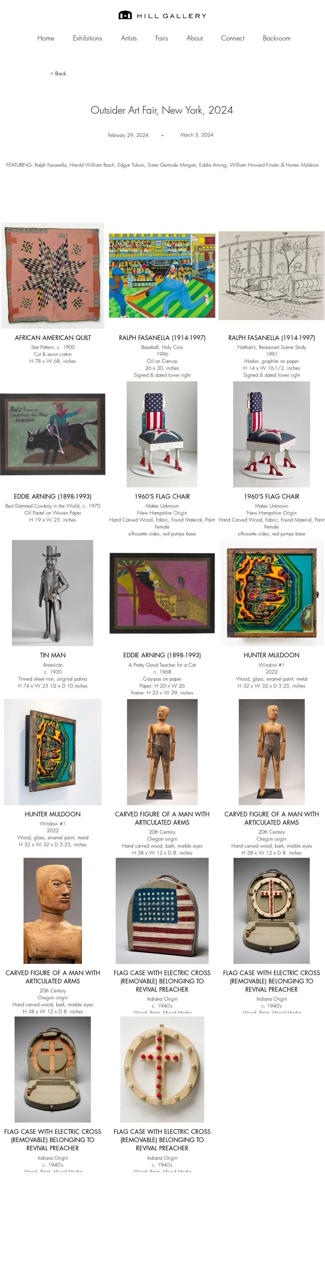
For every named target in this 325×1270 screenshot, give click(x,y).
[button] (72, 73)
